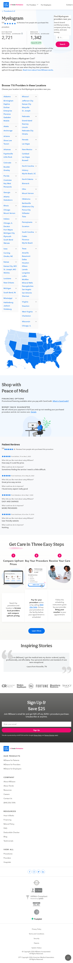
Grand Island (27, 121)
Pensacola (8, 187)
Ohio (24, 189)
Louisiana (7, 278)
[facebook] (30, 872)
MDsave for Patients (11, 760)
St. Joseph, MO (10, 269)
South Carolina (28, 232)
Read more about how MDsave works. (37, 70)
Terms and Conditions (36, 934)
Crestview (8, 180)
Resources (8, 790)
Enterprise (8, 111)
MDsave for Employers (12, 769)
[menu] (43, 5)
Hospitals (7, 862)
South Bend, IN (10, 293)
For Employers (46, 5)
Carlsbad (25, 154)
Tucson (6, 144)
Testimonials (8, 841)
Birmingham (8, 101)
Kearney (25, 124)
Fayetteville (8, 154)
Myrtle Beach (27, 243)
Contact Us (8, 798)
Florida (6, 176)
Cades (24, 236)
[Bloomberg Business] (55, 686)
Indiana (6, 219)
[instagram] (34, 872)
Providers (7, 858)
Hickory (25, 170)
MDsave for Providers (12, 764)
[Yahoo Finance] (66, 686)
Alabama (7, 96)
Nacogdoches (27, 286)
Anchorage (8, 131)
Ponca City (26, 210)
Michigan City (9, 233)
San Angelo (26, 289)
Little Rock (8, 157)
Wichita (7, 273)
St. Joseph (26, 111)
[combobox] (64, 37)
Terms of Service (49, 735)
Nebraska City (27, 131)
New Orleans (9, 283)
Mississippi (8, 298)
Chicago (7, 210)
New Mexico (27, 149)
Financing (7, 820)
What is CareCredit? (61, 401)
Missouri (25, 96)
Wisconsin (26, 321)
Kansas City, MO (10, 266)
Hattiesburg (8, 302)
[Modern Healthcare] (21, 686)
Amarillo (25, 253)
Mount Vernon (9, 213)
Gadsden (7, 117)
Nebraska (26, 116)
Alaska (6, 126)
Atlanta (6, 197)
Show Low (8, 140)
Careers (7, 794)
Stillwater (26, 213)
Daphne (7, 104)
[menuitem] (32, 5)
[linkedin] (43, 872)
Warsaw (7, 243)
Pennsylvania (27, 222)
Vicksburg (8, 309)
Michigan (7, 288)
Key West (7, 183)
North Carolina (28, 166)
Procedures (8, 854)
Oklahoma (26, 199)
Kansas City (26, 104)
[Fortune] (42, 686)
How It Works (9, 815)
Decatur (7, 226)
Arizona (7, 136)
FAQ (5, 828)
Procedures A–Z (8, 11)
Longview (26, 273)
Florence (7, 114)
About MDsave (9, 782)
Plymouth (7, 236)
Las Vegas (26, 144)
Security (36, 938)
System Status (36, 948)
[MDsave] (13, 4)
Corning (7, 253)
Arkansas (7, 149)
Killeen (24, 266)
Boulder (7, 167)
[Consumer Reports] (8, 686)
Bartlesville (26, 203)
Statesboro (8, 200)
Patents (36, 943)
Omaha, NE (8, 256)
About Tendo (9, 786)
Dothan (7, 107)
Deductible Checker (11, 832)
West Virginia (27, 312)
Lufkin (24, 276)
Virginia (25, 302)
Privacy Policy (38, 735)
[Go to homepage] (13, 748)
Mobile (6, 121)
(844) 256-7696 (9, 803)
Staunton (25, 306)
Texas (24, 249)
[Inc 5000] (31, 686)
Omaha (25, 134)
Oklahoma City (28, 206)
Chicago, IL (8, 223)
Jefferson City (27, 101)
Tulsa (24, 216)
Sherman (25, 296)
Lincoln (25, 127)
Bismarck (25, 183)
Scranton (25, 226)
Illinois (6, 206)
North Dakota (27, 179)
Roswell (25, 160)
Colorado (7, 163)
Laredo (25, 269)
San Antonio (27, 293)
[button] (10, 96)
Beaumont (26, 256)
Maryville (25, 107)
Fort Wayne (8, 230)
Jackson (7, 306)
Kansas (6, 262)
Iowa (5, 249)
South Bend (8, 240)
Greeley (7, 170)
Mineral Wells (27, 283)
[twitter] (39, 872)
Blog (5, 837)
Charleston (26, 316)
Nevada (25, 140)
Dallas (24, 259)
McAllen (25, 279)
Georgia (7, 192)
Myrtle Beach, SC (29, 174)
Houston (25, 263)
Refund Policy (9, 824)
